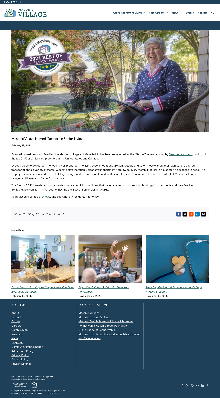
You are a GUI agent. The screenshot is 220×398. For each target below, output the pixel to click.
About (15, 313)
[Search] (212, 12)
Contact (16, 317)
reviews (45, 196)
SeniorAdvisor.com (180, 154)
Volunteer (17, 334)
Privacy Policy (20, 355)
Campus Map (19, 330)
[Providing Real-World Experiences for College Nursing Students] (177, 237)
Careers (16, 325)
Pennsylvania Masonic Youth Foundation (103, 325)
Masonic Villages (89, 313)
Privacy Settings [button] (21, 364)
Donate (15, 321)
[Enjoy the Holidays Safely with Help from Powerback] (110, 237)
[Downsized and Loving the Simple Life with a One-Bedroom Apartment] (43, 237)
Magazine (17, 342)
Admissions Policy (22, 351)
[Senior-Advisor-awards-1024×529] (110, 81)
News (14, 338)
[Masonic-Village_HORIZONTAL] (25, 10)
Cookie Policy (19, 359)
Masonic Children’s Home (94, 317)
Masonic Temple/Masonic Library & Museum (106, 321)
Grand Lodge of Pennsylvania (97, 330)
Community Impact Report (27, 347)
